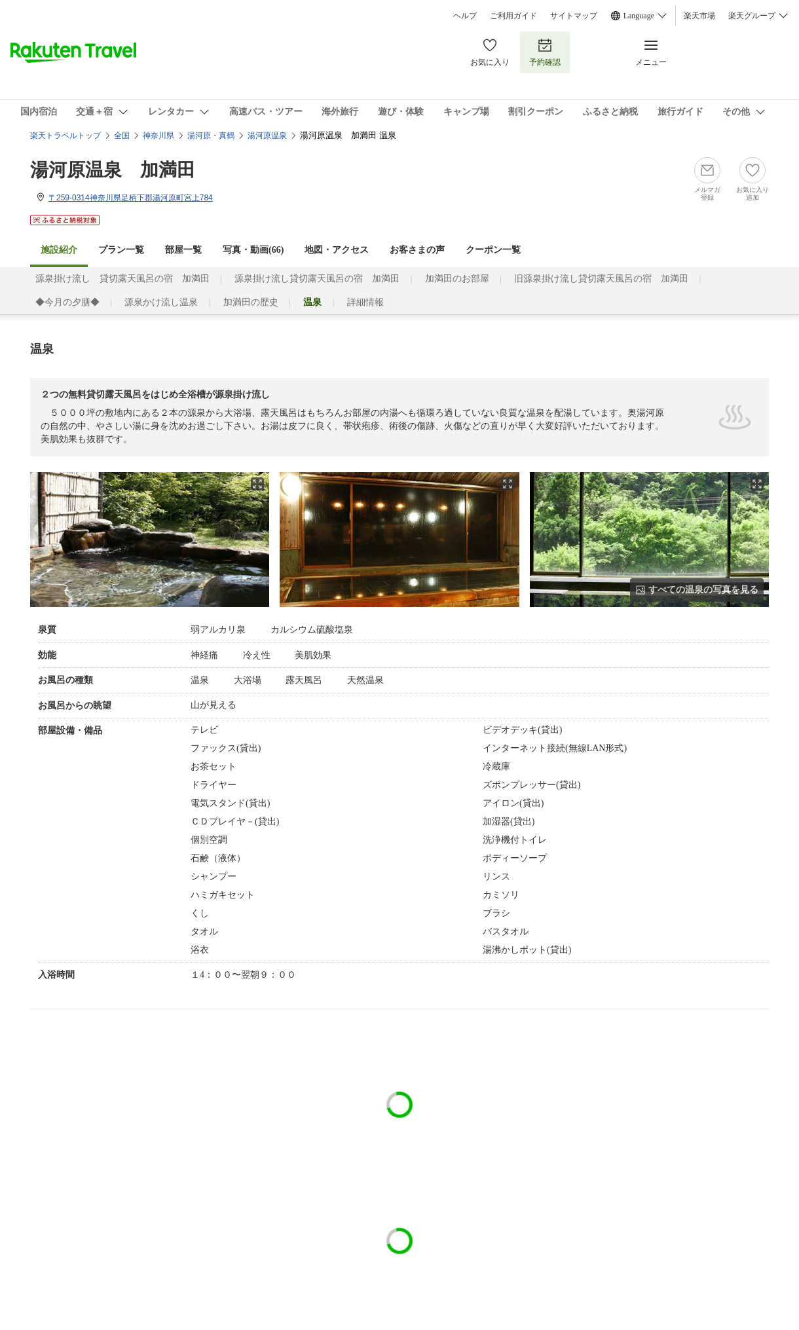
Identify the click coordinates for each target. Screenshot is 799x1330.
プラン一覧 (121, 250)
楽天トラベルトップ (65, 135)
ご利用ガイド (513, 15)
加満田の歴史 (250, 302)
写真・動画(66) (253, 250)
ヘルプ (465, 15)
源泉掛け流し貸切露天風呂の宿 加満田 (317, 279)
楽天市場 (699, 15)
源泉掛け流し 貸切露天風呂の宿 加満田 (122, 279)
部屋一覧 (183, 250)
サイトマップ (573, 15)
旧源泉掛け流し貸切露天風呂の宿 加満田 (601, 279)
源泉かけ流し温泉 (161, 302)
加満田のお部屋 (457, 279)
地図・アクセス (337, 250)
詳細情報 (365, 302)
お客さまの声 (417, 250)
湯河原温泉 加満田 (112, 170)
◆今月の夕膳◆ (67, 302)
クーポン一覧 (493, 250)
